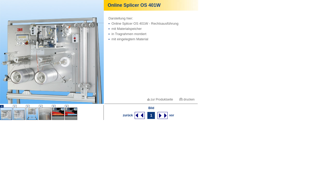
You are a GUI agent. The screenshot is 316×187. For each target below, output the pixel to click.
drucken (187, 99)
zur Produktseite (160, 99)
